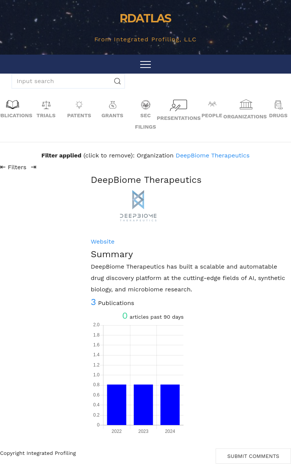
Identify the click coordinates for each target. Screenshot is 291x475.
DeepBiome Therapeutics (213, 155)
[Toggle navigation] (145, 64)
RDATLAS (145, 18)
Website (102, 241)
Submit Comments (253, 456)
